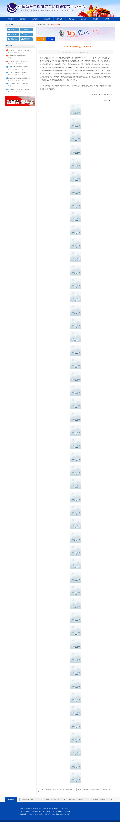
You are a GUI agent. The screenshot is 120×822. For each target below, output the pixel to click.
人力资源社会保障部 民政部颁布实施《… (19, 78)
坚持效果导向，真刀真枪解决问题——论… (19, 89)
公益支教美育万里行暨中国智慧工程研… (18, 83)
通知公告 (59, 19)
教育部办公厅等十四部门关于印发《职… (18, 50)
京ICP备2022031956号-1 (36, 814)
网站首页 (11, 19)
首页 (47, 24)
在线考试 (95, 19)
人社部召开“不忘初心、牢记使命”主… (18, 61)
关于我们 (23, 19)
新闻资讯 (35, 19)
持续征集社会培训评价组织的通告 (17, 55)
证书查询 (108, 19)
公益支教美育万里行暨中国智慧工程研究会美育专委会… (59, 789)
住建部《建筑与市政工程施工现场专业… (18, 67)
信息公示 (71, 19)
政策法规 (47, 19)
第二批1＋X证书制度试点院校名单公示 (18, 72)
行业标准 (83, 19)
